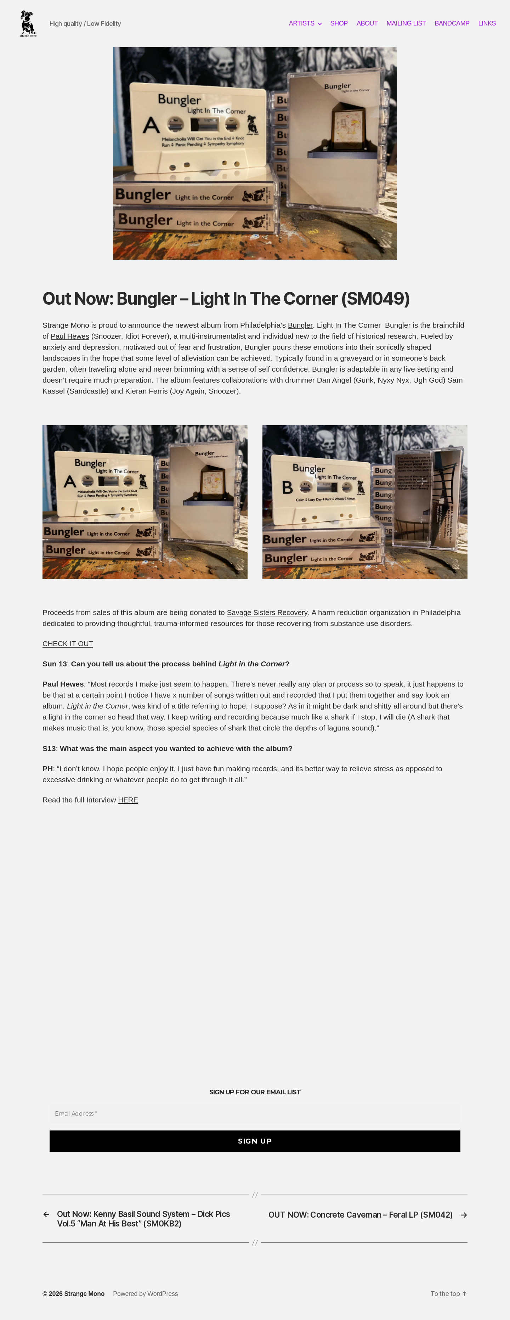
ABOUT (367, 25)
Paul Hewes (70, 341)
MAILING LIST (406, 25)
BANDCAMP (452, 25)
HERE (128, 804)
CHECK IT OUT (68, 648)
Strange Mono (85, 1299)
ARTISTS (301, 25)
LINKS (487, 25)
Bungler (300, 330)
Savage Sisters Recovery (268, 617)
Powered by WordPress (146, 1299)
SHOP (339, 25)
